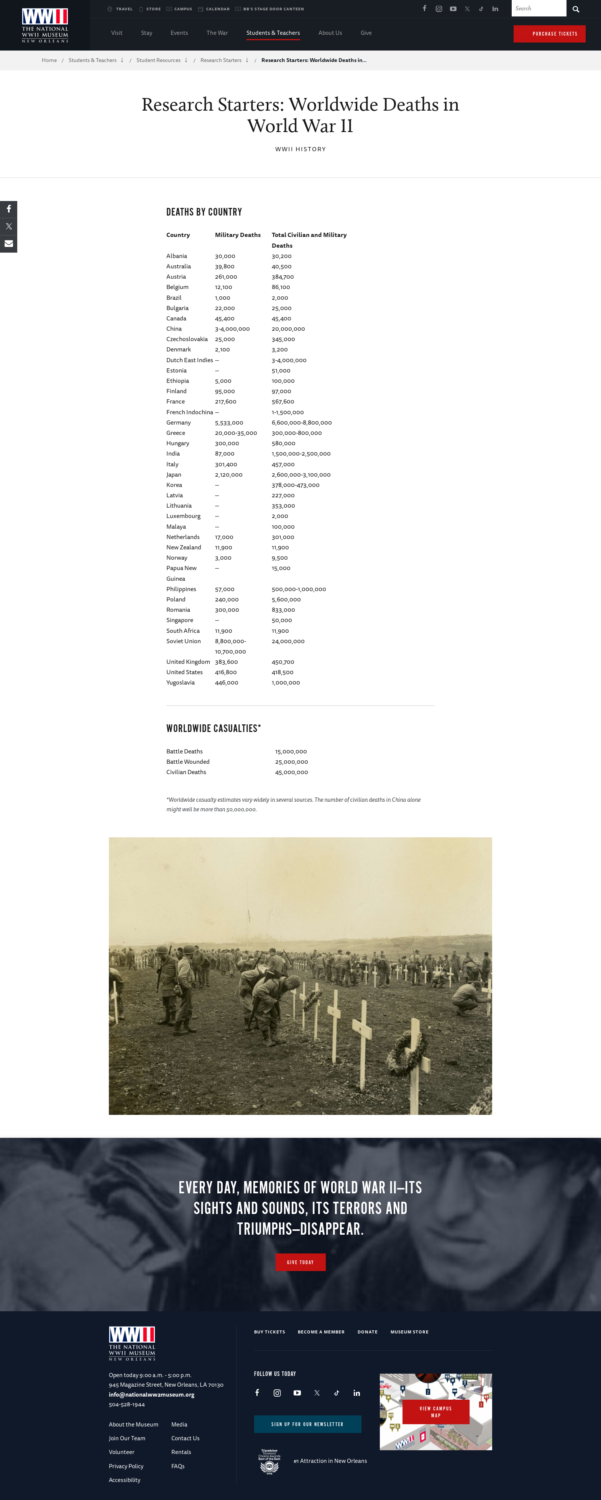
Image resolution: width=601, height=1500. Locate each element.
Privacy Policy (126, 1466)
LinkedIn (495, 9)
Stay (146, 33)
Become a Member (321, 1331)
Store (153, 9)
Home (49, 60)
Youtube (453, 9)
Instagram (439, 9)
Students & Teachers (273, 33)
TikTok (481, 9)
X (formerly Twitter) (467, 9)
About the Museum (133, 1424)
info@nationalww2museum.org (151, 1394)
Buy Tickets (269, 1331)
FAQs (178, 1466)
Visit (117, 33)
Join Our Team (127, 1438)
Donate (368, 1331)
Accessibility (124, 1479)
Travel (124, 9)
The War (217, 33)
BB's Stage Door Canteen (273, 9)
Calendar (218, 9)
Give (366, 33)
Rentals (181, 1452)
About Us (330, 33)
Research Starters (220, 60)
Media (179, 1424)
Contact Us (185, 1438)
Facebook (424, 9)
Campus (183, 9)
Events (179, 33)
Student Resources (158, 60)
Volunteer (122, 1452)
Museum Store (410, 1331)
